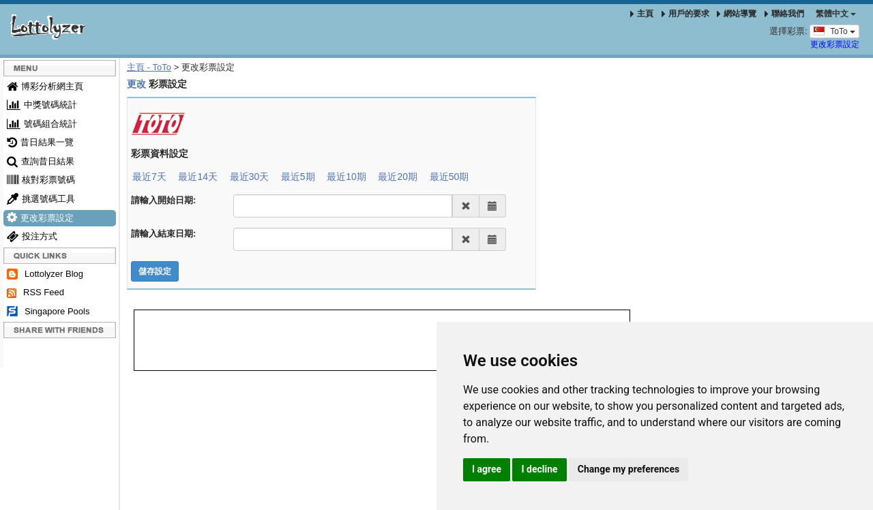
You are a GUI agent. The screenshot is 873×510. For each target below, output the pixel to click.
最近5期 (298, 176)
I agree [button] (486, 469)
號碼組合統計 (42, 124)
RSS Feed (35, 292)
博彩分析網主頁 (45, 86)
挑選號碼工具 (41, 199)
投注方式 (32, 236)
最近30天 (249, 176)
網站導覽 (736, 13)
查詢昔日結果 (40, 161)
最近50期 (449, 176)
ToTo (834, 30)
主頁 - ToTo (149, 67)
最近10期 (346, 176)
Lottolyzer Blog (45, 274)
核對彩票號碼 (41, 180)
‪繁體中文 (836, 13)
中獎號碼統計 (42, 105)
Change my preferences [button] (628, 469)
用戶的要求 (685, 13)
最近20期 (397, 176)
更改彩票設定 (834, 44)
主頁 (641, 13)
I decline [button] (539, 469)
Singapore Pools (48, 312)
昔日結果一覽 (40, 142)
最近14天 (198, 176)
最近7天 (149, 176)
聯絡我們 (784, 13)
